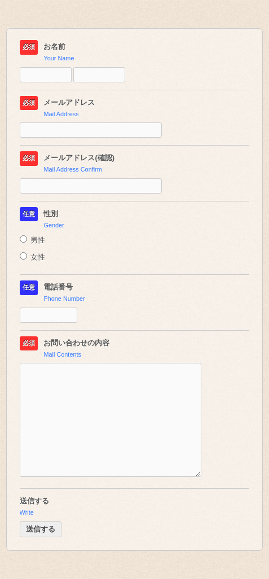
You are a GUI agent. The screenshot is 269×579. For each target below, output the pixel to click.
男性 (33, 240)
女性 (33, 257)
